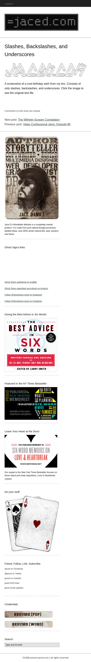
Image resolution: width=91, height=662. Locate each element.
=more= (8, 478)
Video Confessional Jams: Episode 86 (46, 124)
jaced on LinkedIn (13, 578)
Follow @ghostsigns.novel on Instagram (23, 295)
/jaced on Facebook (14, 569)
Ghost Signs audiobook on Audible (21, 282)
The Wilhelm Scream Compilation (39, 119)
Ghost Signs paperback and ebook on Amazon (26, 288)
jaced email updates (14, 588)
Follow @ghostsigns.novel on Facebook (23, 301)
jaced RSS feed (12, 583)
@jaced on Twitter (13, 573)
